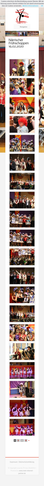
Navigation (21, 27)
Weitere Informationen (30, 6)
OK (42, 6)
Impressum (14, 462)
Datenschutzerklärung (26, 462)
